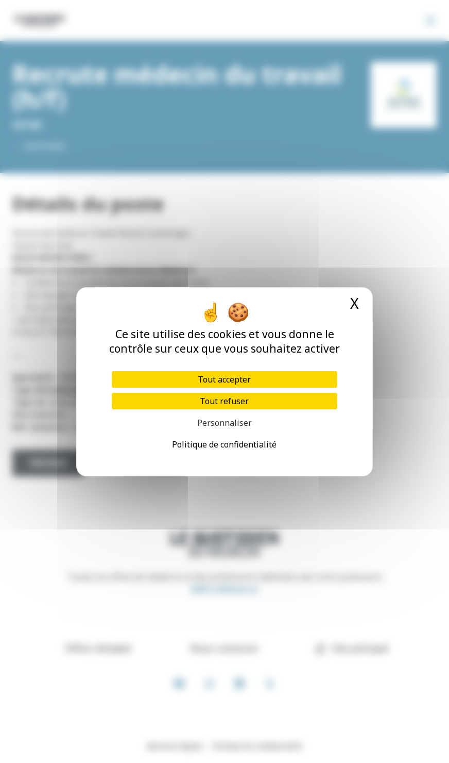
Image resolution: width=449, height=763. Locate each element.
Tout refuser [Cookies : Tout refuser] (224, 401)
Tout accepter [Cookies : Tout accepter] (224, 379)
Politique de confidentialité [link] (224, 444)
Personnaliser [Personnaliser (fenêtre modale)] (224, 422)
